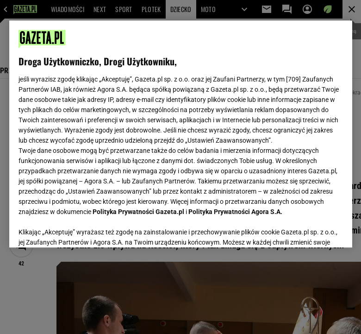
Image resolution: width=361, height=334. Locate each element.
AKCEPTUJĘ (311, 229)
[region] (180, 133)
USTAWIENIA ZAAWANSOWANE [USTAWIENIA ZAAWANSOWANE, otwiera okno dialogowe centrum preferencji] (79, 229)
